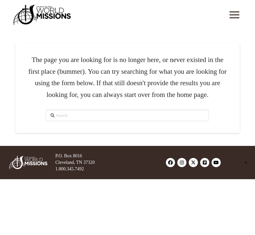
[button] (234, 15)
